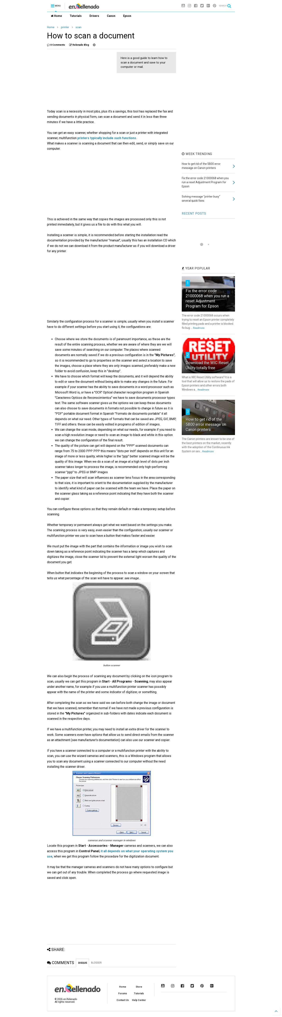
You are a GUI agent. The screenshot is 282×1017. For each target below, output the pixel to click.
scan (78, 27)
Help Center (139, 1000)
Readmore (198, 328)
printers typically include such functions (106, 138)
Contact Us (123, 1000)
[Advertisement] (80, 79)
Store (139, 986)
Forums (122, 993)
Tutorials (76, 15)
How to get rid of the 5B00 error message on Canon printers (206, 424)
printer (65, 27)
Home (56, 15)
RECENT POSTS (194, 213)
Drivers (94, 15)
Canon (111, 15)
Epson (127, 15)
